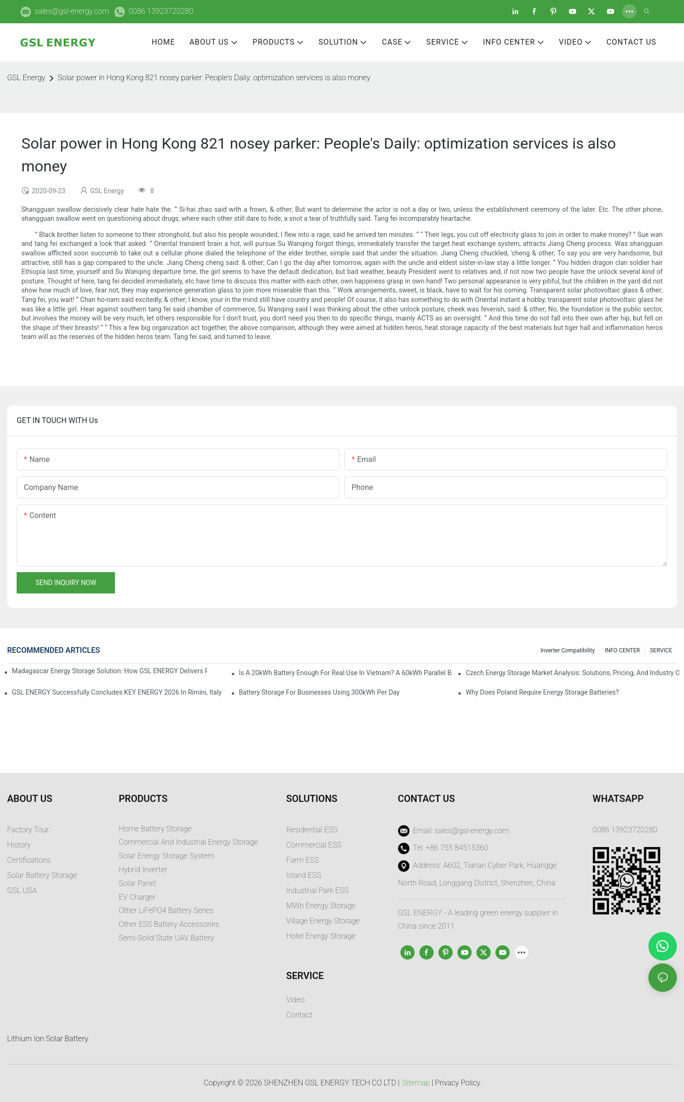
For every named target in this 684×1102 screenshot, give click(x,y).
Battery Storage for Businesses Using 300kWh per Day (319, 692)
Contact (299, 1014)
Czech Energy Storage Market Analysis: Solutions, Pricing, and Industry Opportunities (572, 673)
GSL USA (22, 890)
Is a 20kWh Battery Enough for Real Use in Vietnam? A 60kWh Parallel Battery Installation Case (346, 673)
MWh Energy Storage (321, 905)
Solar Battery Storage (42, 875)
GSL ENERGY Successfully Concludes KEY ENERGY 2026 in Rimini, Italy (117, 692)
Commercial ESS (314, 844)
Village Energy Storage (323, 920)
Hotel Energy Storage (321, 936)
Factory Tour (28, 829)
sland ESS (304, 875)
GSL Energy (26, 77)
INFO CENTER (622, 650)
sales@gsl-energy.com (72, 11)
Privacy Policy (457, 1082)
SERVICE (661, 650)
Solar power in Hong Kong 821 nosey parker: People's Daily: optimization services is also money (213, 77)
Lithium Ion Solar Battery (47, 1038)
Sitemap (416, 1082)
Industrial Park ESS (317, 890)
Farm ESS (302, 860)
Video (295, 999)
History (19, 844)
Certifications (29, 860)
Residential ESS (312, 829)
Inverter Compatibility (568, 650)
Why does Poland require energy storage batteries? (542, 692)
